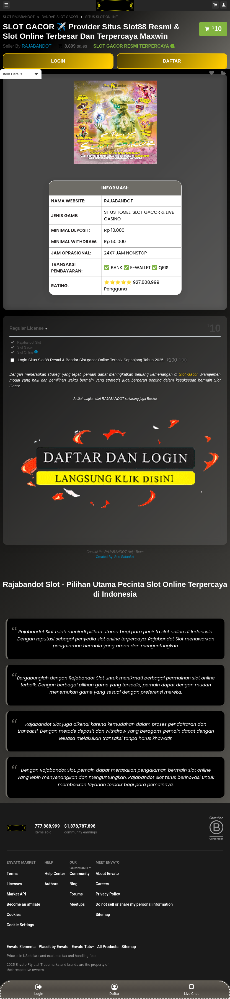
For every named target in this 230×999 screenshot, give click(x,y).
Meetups (77, 904)
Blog (73, 884)
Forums (76, 894)
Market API (16, 894)
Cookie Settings (20, 925)
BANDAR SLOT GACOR (60, 17)
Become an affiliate (23, 904)
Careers (102, 884)
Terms (12, 873)
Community (79, 873)
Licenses (14, 884)
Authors (51, 884)
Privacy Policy (107, 894)
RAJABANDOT (36, 46)
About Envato (107, 873)
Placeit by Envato (54, 946)
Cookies (14, 914)
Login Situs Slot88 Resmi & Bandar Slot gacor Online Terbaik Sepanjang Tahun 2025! (102, 359)
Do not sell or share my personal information (134, 904)
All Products (107, 946)
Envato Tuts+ (83, 946)
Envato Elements (21, 946)
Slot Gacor (188, 374)
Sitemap (102, 914)
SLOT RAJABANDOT (19, 17)
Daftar (115, 989)
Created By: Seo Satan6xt (115, 557)
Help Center (55, 873)
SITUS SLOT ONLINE (101, 17)
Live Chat (191, 989)
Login (38, 989)
